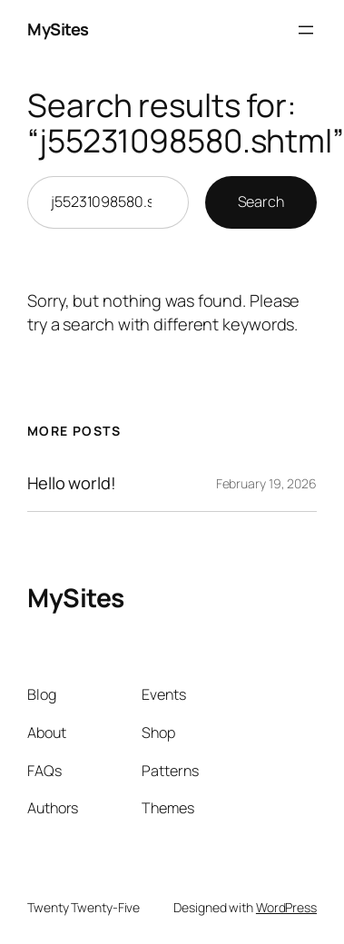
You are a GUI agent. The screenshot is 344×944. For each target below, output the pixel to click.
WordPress (286, 907)
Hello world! (71, 483)
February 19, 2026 (266, 483)
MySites (58, 29)
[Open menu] (306, 30)
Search (261, 201)
